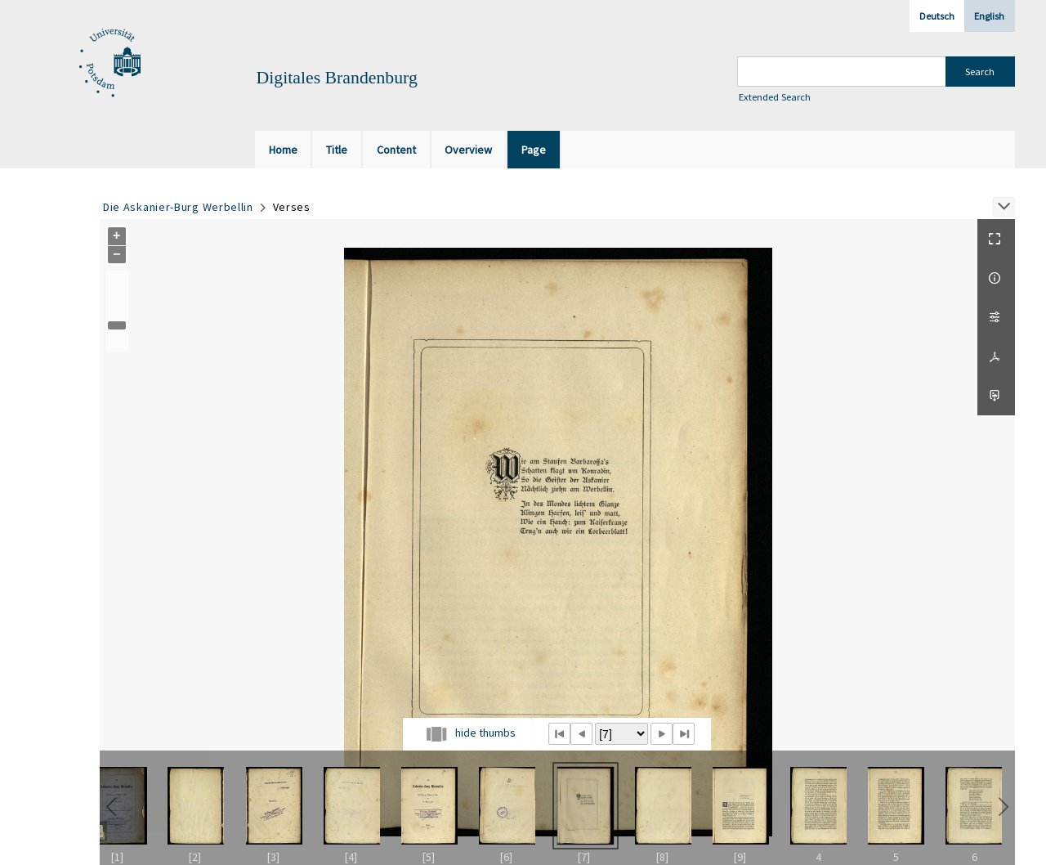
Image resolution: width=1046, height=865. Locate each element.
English (989, 16)
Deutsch (936, 16)
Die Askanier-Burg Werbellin (178, 206)
